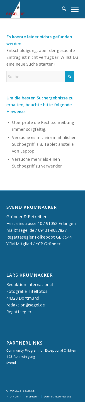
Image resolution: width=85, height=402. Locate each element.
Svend (11, 362)
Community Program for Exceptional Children (41, 350)
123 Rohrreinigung (20, 356)
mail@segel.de (20, 230)
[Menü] (72, 9)
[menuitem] (61, 9)
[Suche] (61, 9)
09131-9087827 (52, 230)
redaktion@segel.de (25, 305)
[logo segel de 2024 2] (35, 9)
